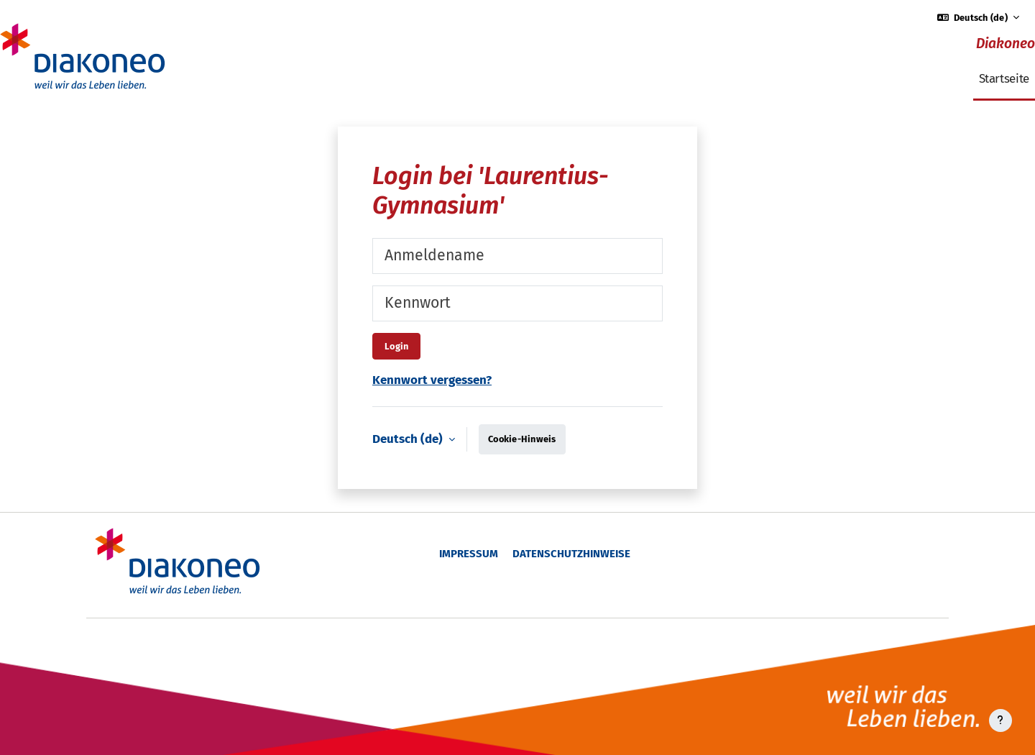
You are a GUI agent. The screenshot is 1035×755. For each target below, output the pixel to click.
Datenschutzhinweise (571, 553)
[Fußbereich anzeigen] (1000, 720)
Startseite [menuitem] (1004, 78)
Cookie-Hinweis (522, 439)
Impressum (468, 553)
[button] (978, 17)
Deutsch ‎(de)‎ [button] (409, 439)
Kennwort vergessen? (432, 380)
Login (396, 346)
